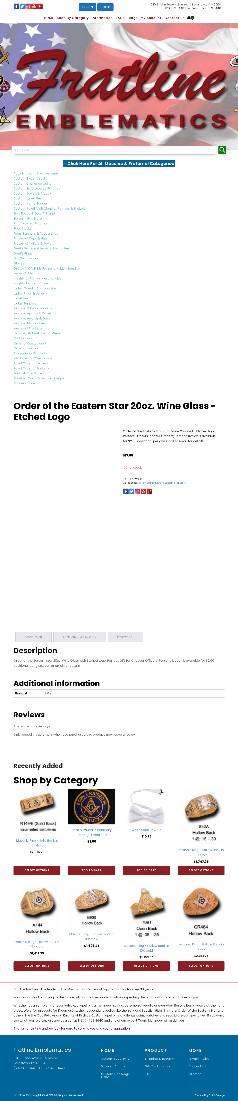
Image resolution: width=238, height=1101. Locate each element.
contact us (197, 1066)
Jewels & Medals (26, 273)
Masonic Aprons (113, 1066)
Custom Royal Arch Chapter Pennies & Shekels (49, 208)
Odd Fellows (22, 338)
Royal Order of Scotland (31, 368)
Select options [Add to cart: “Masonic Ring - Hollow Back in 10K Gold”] (201, 870)
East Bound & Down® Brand (34, 213)
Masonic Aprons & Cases (32, 313)
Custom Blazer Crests (30, 178)
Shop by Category (73, 18)
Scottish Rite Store (27, 373)
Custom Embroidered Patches (36, 188)
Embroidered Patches (30, 223)
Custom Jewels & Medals (32, 193)
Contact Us (175, 18)
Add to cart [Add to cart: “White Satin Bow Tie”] (146, 870)
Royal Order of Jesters (30, 363)
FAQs (120, 18)
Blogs (133, 18)
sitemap (195, 1074)
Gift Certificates (25, 258)
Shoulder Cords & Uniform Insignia (39, 378)
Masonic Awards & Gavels (33, 318)
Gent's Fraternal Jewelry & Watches (41, 248)
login (87, 7)
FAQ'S (149, 1074)
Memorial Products (28, 328)
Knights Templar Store (30, 283)
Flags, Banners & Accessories (35, 233)
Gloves (18, 263)
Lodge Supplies (24, 303)
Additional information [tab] (80, 637)
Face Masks (22, 228)
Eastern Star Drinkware (150, 482)
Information (102, 18)
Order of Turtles (25, 348)
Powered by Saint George (210, 1095)
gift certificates (157, 1066)
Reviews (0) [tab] (126, 637)
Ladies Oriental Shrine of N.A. (35, 288)
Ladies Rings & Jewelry (30, 293)
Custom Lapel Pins (27, 198)
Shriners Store (24, 383)
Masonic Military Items (30, 323)
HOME (49, 18)
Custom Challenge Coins (32, 183)
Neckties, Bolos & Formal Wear (36, 333)
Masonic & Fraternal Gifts (33, 308)
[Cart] (191, 18)
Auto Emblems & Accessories (35, 173)
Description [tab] (33, 637)
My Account (151, 18)
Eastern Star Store (27, 218)
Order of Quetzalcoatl (30, 343)
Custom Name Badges (30, 203)
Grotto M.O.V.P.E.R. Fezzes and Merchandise (46, 268)
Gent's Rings (22, 253)
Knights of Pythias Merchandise (37, 278)
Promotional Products (30, 353)
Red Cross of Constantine (33, 358)
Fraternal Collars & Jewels (33, 243)
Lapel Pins (21, 298)
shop (105, 7)
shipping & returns (159, 1058)
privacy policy (199, 1058)
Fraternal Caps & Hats (30, 238)
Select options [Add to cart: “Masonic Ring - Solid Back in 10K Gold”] (37, 870)
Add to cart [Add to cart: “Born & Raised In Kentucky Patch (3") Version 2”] (92, 870)
